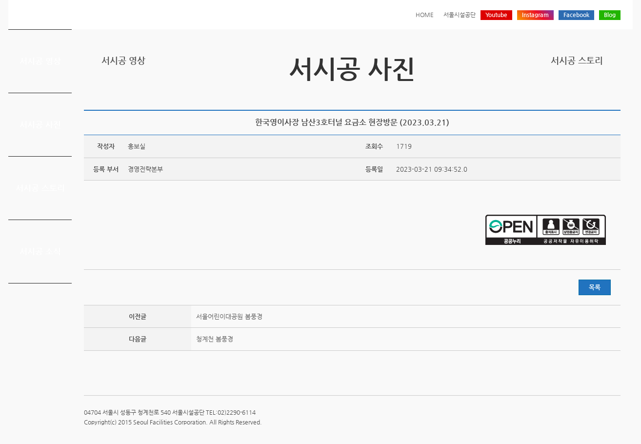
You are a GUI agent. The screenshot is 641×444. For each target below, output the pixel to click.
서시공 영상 (40, 61)
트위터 (569, 94)
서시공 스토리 (40, 188)
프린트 (554, 94)
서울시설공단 (459, 14)
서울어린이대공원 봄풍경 (229, 316)
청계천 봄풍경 (214, 339)
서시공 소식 (40, 251)
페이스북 (584, 94)
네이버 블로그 (599, 94)
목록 (595, 287)
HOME (425, 14)
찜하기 (615, 94)
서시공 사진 (40, 124)
